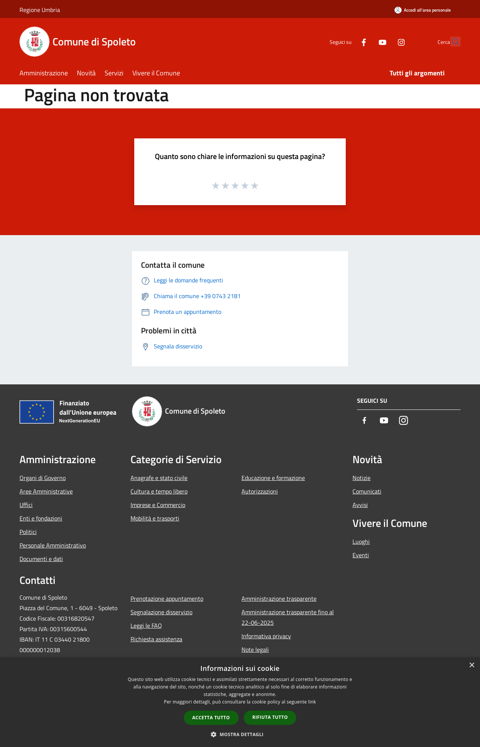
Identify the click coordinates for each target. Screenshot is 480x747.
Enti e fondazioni (41, 518)
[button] (240, 734)
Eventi (360, 555)
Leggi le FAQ (146, 625)
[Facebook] (347, 41)
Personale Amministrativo (53, 545)
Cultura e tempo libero (159, 491)
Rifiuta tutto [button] (270, 717)
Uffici (26, 504)
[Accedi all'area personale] (422, 10)
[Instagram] (384, 41)
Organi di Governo (43, 477)
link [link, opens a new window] (312, 702)
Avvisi (360, 504)
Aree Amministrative (46, 491)
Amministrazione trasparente (279, 598)
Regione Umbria (40, 9)
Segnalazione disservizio (161, 612)
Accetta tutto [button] (211, 717)
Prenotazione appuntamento (166, 598)
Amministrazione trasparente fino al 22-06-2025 (288, 617)
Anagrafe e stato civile (159, 477)
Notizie (361, 477)
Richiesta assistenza (156, 639)
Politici (28, 531)
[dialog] (240, 702)
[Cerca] (451, 42)
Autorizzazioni (260, 491)
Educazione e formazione (273, 477)
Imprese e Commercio (157, 504)
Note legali (255, 649)
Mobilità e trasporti (154, 518)
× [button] (471, 665)
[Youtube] (366, 41)
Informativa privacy (266, 636)
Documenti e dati (41, 558)
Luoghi (361, 541)
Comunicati (366, 491)
